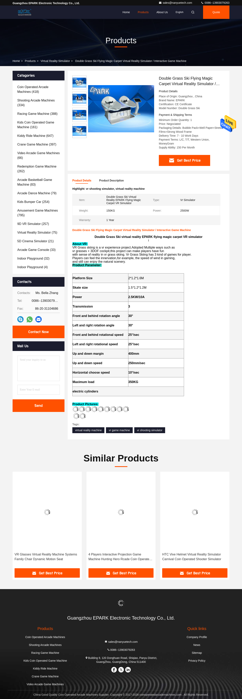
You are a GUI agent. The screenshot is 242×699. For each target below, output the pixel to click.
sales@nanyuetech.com (176, 2)
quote (216, 12)
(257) (33, 224)
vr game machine (119, 430)
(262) (36, 169)
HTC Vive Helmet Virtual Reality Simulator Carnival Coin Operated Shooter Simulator (191, 557)
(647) (35, 135)
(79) (36, 193)
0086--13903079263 (215, 2)
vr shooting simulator (149, 430)
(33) (36, 249)
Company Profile (197, 637)
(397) (36, 144)
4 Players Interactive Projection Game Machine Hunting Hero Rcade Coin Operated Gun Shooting (119, 557)
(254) (33, 202)
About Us (162, 12)
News (196, 645)
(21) (35, 241)
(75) (37, 232)
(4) (32, 267)
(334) (36, 103)
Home (126, 12)
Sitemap (197, 652)
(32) (33, 258)
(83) (34, 182)
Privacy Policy (196, 660)
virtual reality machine (88, 430)
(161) (35, 125)
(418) (32, 89)
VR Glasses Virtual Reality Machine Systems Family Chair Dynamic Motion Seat (46, 557)
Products (143, 12)
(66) (38, 155)
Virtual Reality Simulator (55, 61)
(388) (37, 113)
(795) (37, 213)
